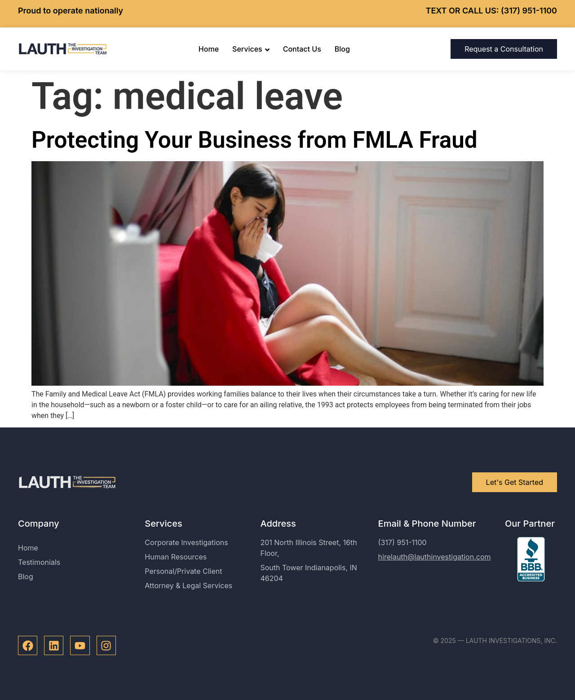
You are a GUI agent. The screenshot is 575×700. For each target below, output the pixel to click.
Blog (342, 48)
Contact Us (302, 48)
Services (251, 48)
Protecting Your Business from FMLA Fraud (254, 140)
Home (209, 48)
